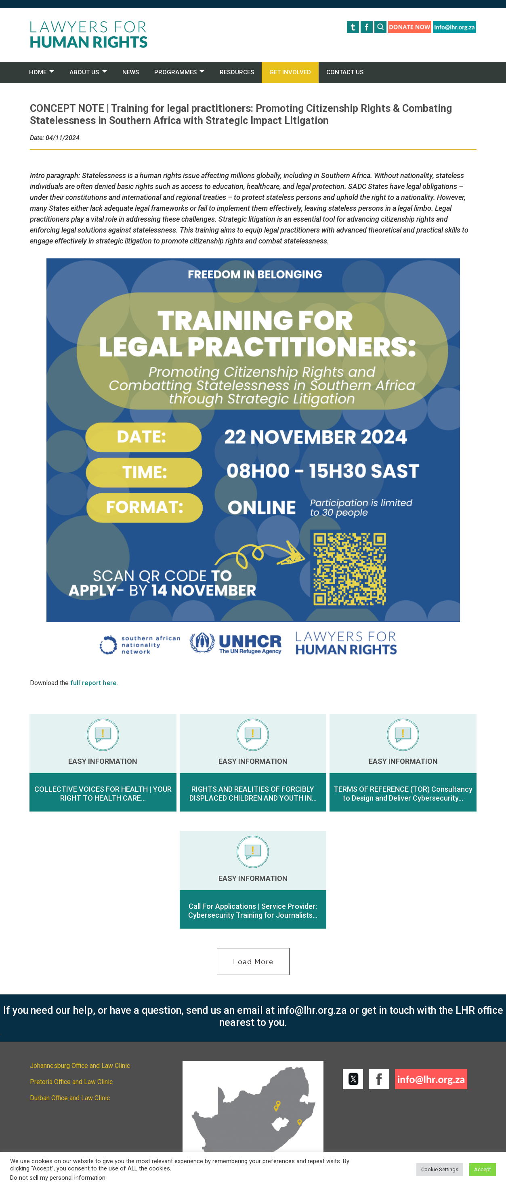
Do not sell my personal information (57, 1177)
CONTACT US (344, 72)
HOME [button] (37, 72)
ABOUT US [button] (84, 72)
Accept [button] (482, 1169)
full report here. (94, 683)
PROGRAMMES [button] (175, 72)
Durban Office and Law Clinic (70, 1098)
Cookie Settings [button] (439, 1169)
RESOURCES (237, 72)
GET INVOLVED (290, 72)
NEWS (130, 72)
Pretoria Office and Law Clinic (71, 1082)
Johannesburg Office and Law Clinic (80, 1066)
